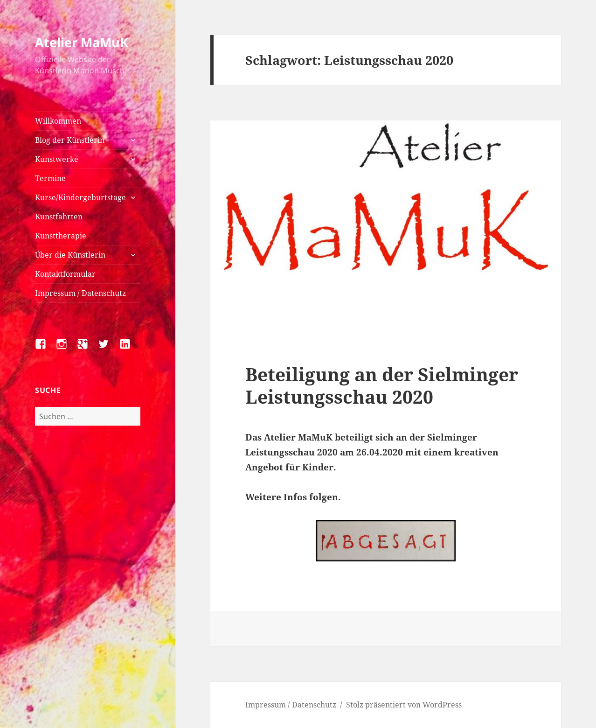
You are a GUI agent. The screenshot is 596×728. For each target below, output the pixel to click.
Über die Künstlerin (70, 255)
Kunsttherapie (60, 236)
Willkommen (58, 121)
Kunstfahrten (59, 216)
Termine (50, 178)
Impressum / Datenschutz (80, 293)
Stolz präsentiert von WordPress (404, 705)
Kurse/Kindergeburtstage (80, 197)
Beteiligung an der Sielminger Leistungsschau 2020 (381, 385)
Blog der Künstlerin (69, 140)
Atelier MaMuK (81, 42)
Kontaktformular (65, 274)
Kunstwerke (56, 159)
